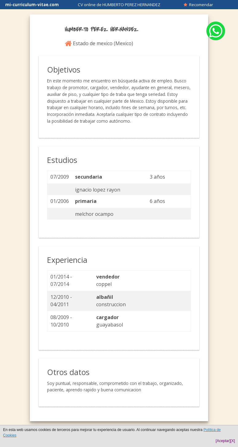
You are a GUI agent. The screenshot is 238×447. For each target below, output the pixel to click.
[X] (232, 441)
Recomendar (198, 4)
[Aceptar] (223, 441)
